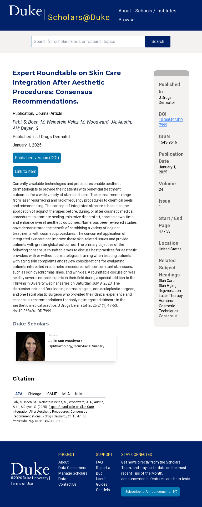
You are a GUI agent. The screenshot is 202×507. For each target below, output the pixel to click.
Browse (127, 19)
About (125, 10)
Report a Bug (103, 470)
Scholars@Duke (79, 17)
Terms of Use (22, 483)
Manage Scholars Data (72, 476)
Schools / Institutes (155, 10)
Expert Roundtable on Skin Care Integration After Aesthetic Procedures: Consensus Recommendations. (53, 411)
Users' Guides (101, 481)
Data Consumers (72, 468)
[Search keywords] (88, 41)
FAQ (99, 462)
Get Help (103, 490)
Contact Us (67, 484)
